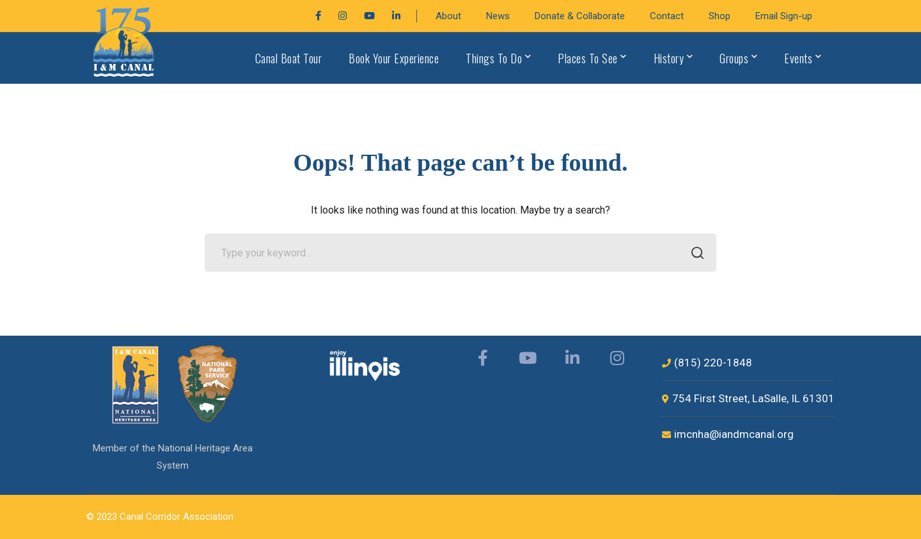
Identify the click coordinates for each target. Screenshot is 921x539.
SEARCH (693, 254)
